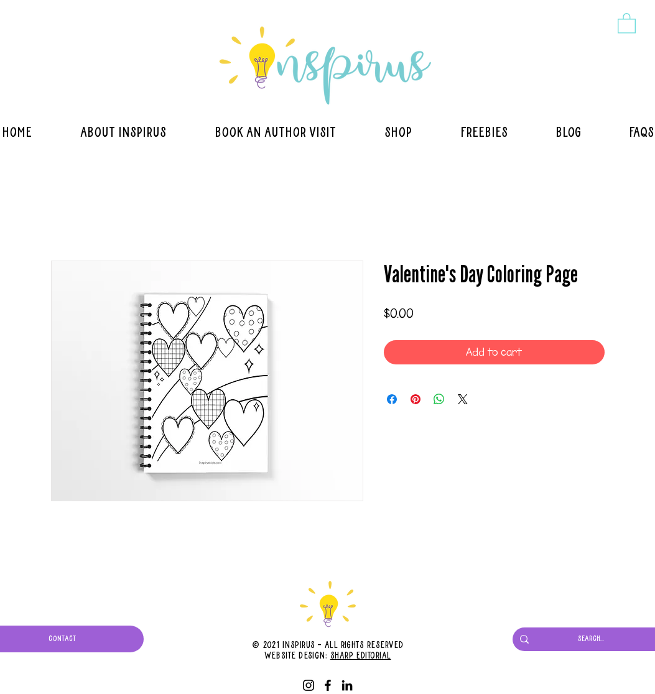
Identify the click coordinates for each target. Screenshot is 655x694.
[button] (627, 23)
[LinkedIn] (347, 685)
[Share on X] (462, 399)
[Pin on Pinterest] (415, 399)
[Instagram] (308, 685)
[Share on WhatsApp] (439, 399)
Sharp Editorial (360, 656)
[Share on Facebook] (391, 399)
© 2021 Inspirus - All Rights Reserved (328, 645)
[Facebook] (327, 685)
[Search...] (591, 639)
